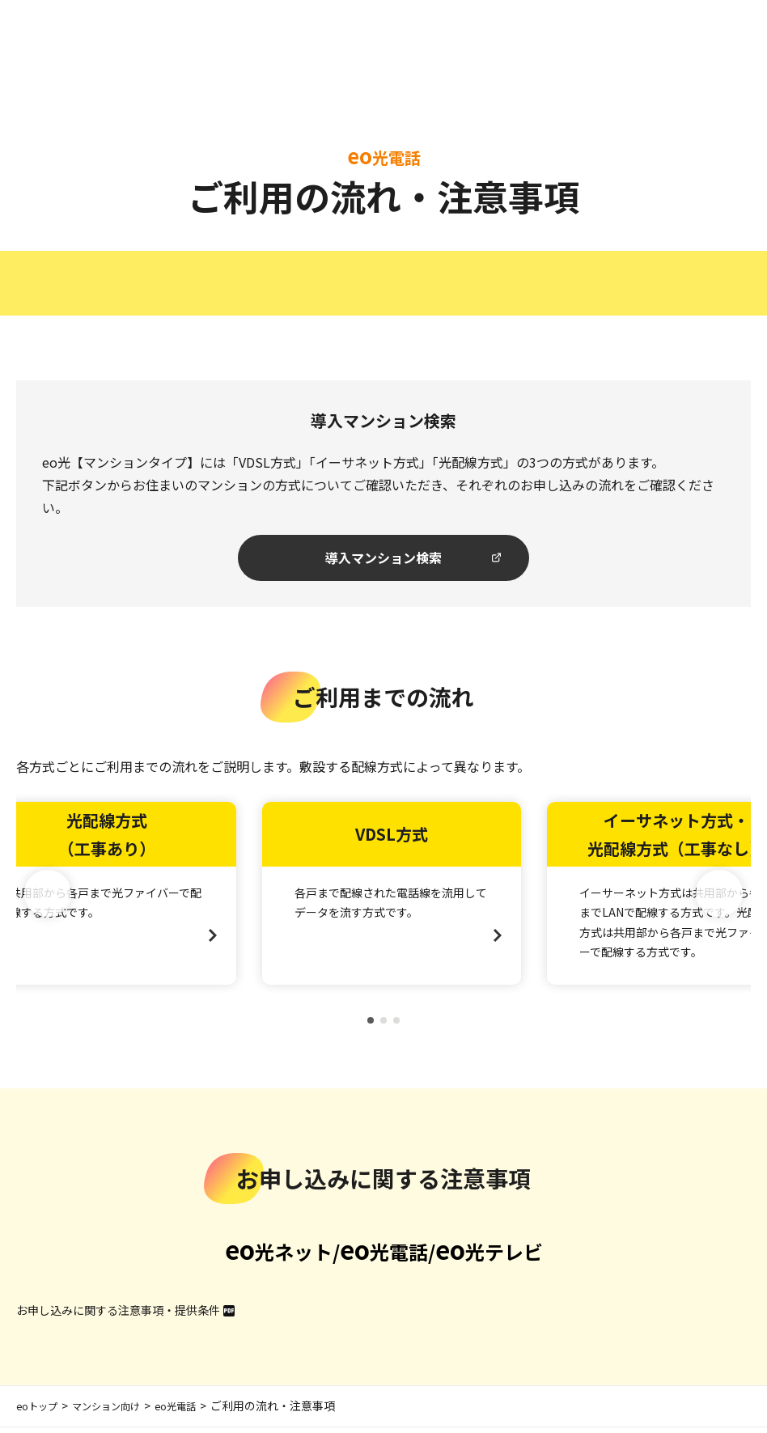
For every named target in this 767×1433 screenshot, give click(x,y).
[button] (719, 898)
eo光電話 (196, 1412)
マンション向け (118, 1412)
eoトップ (40, 1412)
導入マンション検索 (384, 560)
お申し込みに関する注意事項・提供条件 (132, 1315)
